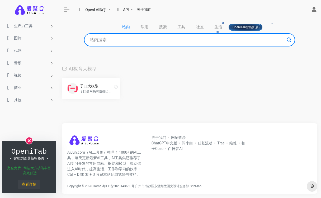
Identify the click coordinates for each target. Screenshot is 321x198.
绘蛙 (233, 143)
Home (97, 186)
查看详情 (29, 184)
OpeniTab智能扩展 (246, 27)
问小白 (187, 143)
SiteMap (195, 186)
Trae (220, 143)
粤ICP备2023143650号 (118, 186)
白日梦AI (175, 149)
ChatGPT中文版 (164, 143)
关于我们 (144, 9)
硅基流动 (205, 143)
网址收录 (178, 137)
